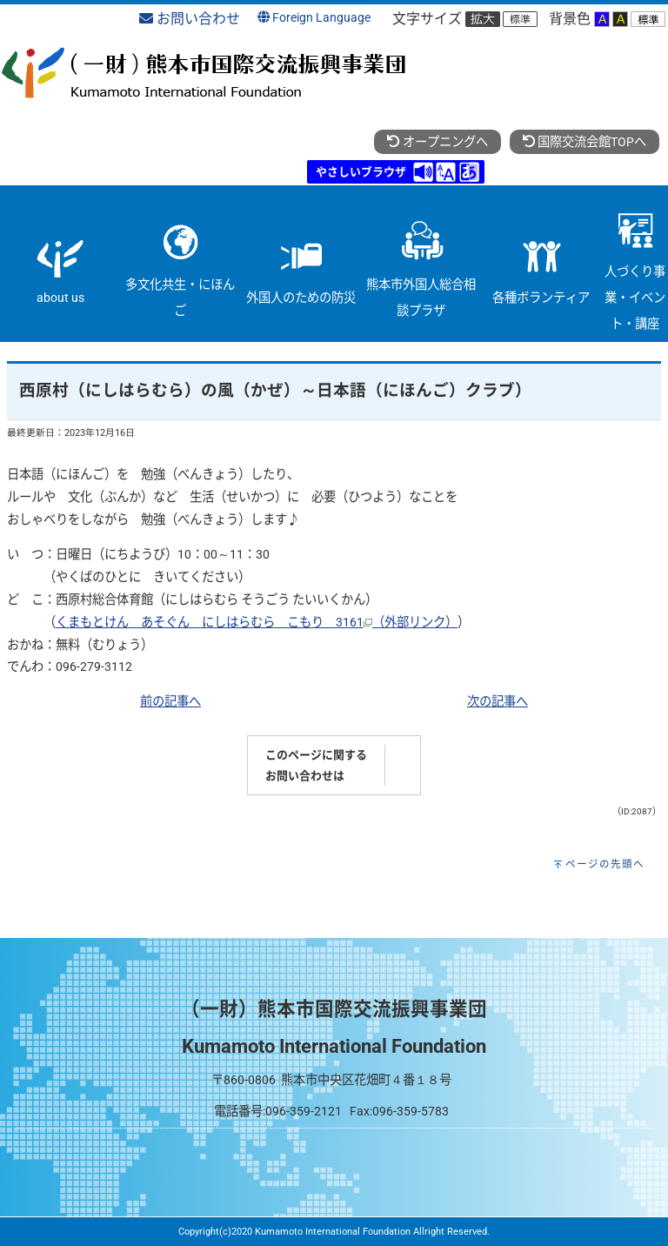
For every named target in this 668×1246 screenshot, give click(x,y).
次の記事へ (497, 701)
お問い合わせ (189, 18)
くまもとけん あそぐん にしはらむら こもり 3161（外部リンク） (257, 622)
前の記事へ (170, 701)
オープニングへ (437, 142)
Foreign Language (314, 17)
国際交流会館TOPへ (584, 142)
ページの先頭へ (605, 864)
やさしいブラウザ (361, 171)
